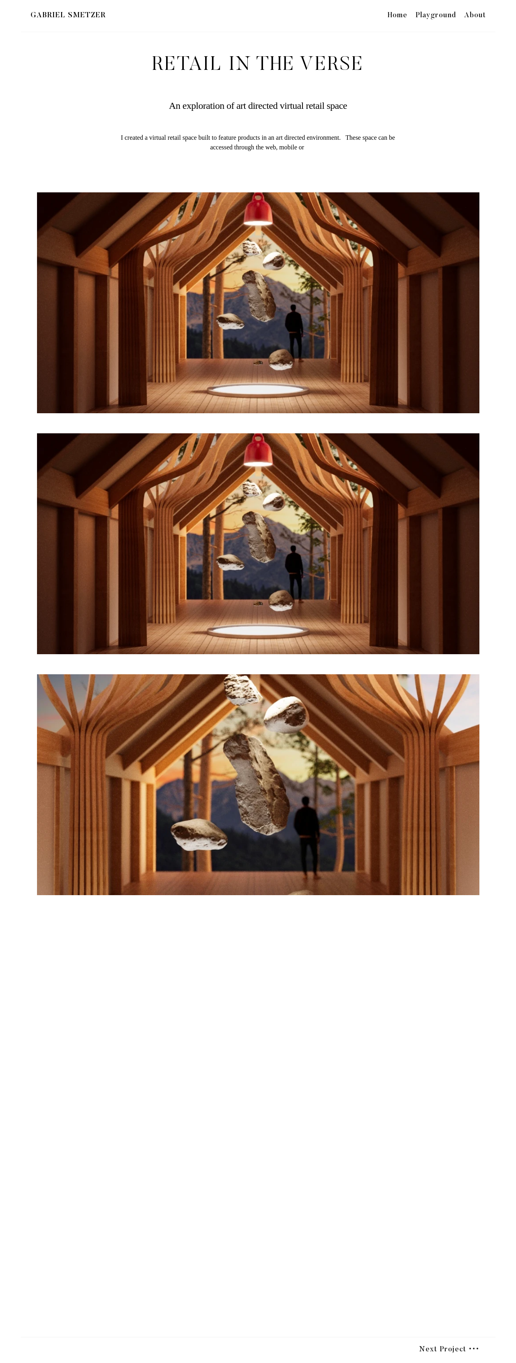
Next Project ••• (449, 1349)
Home (397, 15)
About (475, 15)
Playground (435, 15)
